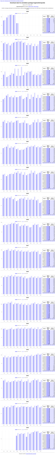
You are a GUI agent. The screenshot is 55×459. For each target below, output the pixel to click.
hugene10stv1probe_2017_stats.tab (49, 266)
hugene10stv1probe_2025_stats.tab (49, 58)
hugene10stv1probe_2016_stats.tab (49, 292)
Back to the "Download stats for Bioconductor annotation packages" (11, 0)
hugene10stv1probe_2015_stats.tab (49, 318)
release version (30, 6)
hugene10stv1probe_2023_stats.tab (49, 110)
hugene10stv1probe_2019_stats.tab (49, 214)
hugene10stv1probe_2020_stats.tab (49, 188)
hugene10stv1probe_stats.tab (31, 453)
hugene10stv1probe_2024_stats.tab (49, 84)
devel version (36, 6)
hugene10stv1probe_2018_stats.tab (49, 240)
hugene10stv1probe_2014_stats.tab (49, 344)
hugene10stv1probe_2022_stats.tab (49, 136)
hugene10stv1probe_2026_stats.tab (49, 32)
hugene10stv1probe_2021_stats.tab (49, 162)
